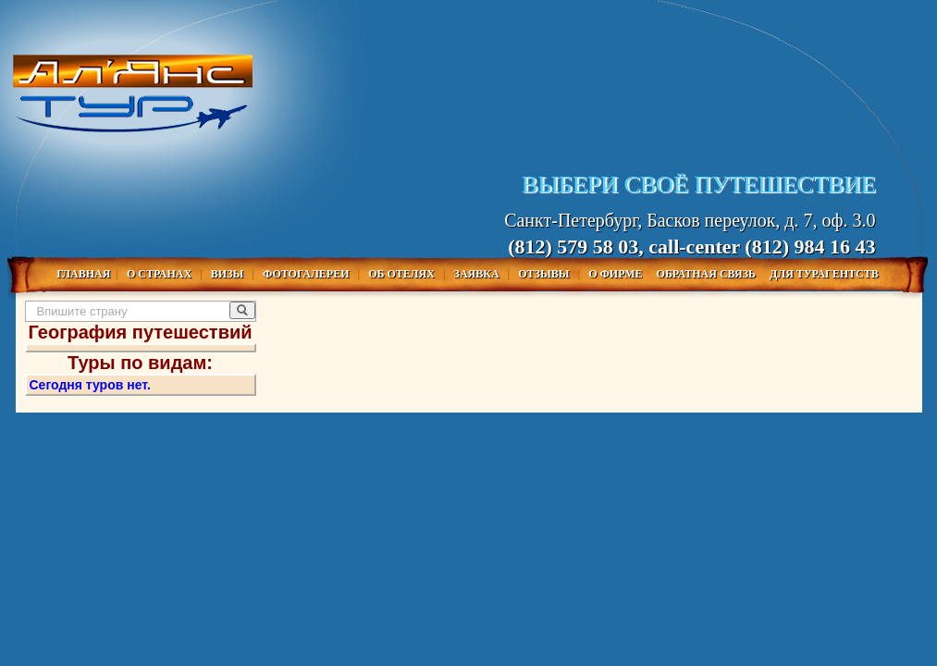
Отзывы (545, 273)
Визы (228, 273)
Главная (83, 273)
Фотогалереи (307, 273)
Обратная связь (707, 273)
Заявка (478, 273)
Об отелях (403, 273)
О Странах (160, 273)
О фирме (616, 273)
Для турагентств (824, 273)
